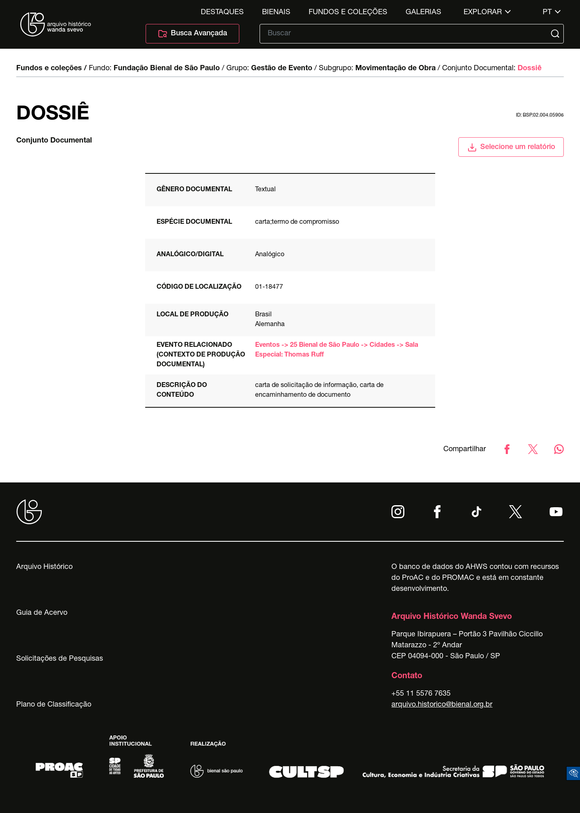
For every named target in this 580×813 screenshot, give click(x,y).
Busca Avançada (192, 34)
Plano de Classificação (53, 705)
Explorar (483, 12)
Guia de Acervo (41, 613)
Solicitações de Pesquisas (59, 659)
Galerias (423, 12)
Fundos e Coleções (348, 12)
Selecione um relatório (511, 147)
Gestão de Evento (281, 68)
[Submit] (556, 33)
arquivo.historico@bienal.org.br (441, 705)
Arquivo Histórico (44, 567)
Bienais (276, 12)
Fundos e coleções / (51, 68)
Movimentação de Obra (395, 68)
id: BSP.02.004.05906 (540, 115)
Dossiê (529, 68)
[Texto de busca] (406, 33)
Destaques (222, 12)
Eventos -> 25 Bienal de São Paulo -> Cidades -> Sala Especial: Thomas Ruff (336, 350)
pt (547, 12)
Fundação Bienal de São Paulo (167, 68)
